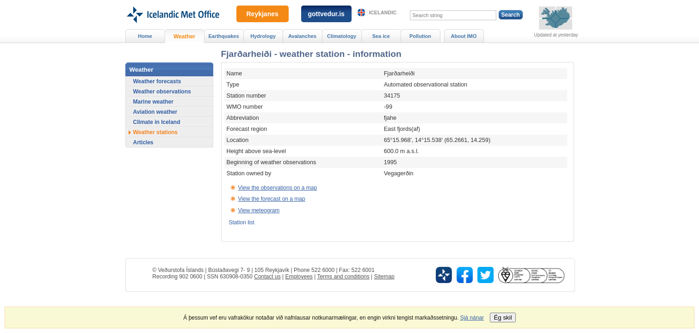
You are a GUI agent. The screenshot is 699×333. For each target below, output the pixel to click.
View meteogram (259, 210)
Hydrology (263, 36)
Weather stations (155, 132)
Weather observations (162, 91)
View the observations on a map (277, 188)
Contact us (267, 276)
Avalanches (302, 36)
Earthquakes (223, 36)
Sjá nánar (472, 317)
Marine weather (153, 102)
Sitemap (384, 276)
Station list (241, 222)
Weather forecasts (157, 81)
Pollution (420, 36)
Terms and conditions (343, 276)
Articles (143, 142)
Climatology (341, 36)
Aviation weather (155, 112)
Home (145, 36)
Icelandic (383, 12)
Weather (184, 36)
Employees (298, 276)
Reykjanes (262, 14)
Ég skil (503, 317)
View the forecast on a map (271, 199)
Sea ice (381, 36)
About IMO (464, 36)
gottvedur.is (326, 14)
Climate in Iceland (156, 122)
